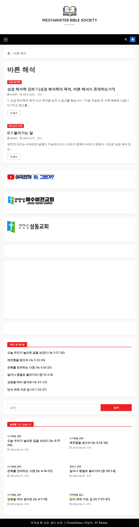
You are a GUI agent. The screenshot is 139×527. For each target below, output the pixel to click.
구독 (132, 39)
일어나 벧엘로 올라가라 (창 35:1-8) (30, 375)
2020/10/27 (29, 138)
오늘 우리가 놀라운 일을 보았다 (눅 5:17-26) (36, 353)
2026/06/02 (79, 476)
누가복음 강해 (14, 436)
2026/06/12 (16, 476)
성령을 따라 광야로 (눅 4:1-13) (27, 382)
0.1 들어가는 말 (20, 133)
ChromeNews (74, 523)
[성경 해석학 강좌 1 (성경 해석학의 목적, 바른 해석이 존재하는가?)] (69, 82)
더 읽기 (13, 113)
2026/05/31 (79, 504)
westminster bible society (69, 20)
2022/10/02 (29, 94)
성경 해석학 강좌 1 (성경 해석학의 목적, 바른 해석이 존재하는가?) (61, 89)
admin (13, 94)
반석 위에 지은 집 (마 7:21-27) (27, 389)
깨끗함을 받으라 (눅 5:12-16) (26, 360)
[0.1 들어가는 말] (69, 126)
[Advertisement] (69, 290)
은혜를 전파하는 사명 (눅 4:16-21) (29, 367)
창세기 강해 (75, 466)
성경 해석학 (14, 82)
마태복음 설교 (76, 494)
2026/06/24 (16, 449)
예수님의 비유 (15, 126)
